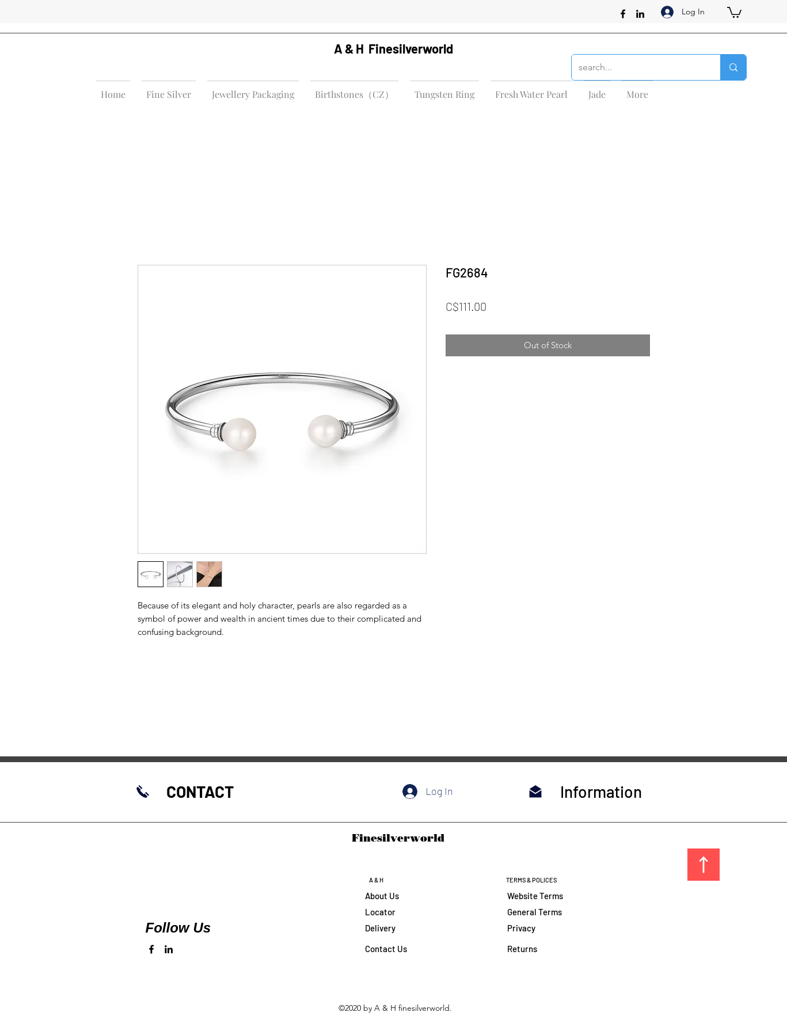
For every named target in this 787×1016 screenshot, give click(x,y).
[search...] (637, 67)
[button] (734, 12)
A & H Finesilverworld (393, 48)
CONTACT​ (200, 791)
